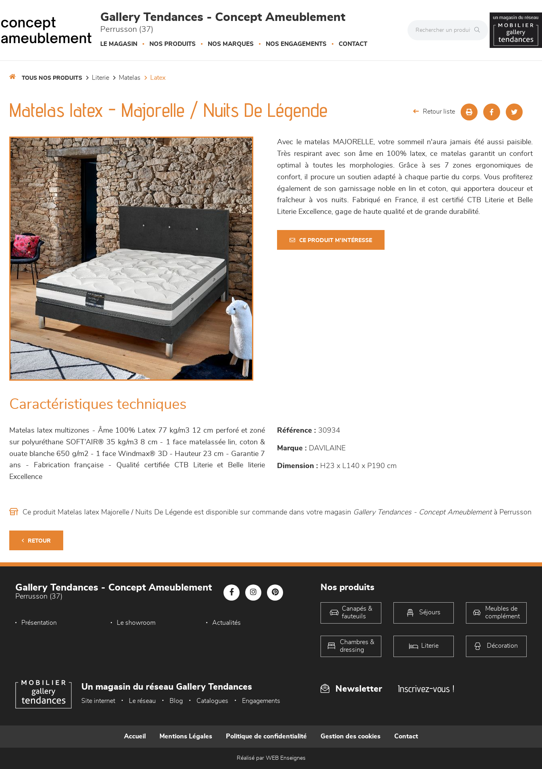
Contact (353, 44)
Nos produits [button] (172, 44)
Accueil (135, 736)
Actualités (226, 623)
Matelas (130, 78)
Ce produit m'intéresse (331, 240)
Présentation (39, 623)
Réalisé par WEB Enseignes (271, 758)
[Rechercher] (479, 30)
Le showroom (136, 623)
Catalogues (212, 701)
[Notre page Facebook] (231, 593)
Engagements (261, 701)
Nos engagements (296, 44)
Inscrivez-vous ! (426, 688)
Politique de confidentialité (266, 736)
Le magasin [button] (118, 44)
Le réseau (142, 701)
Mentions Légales (185, 736)
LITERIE (100, 78)
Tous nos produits (52, 78)
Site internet (98, 701)
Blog (176, 701)
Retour (36, 541)
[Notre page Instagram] (253, 593)
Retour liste (434, 111)
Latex (157, 78)
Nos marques (231, 44)
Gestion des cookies (351, 736)
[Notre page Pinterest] (275, 593)
